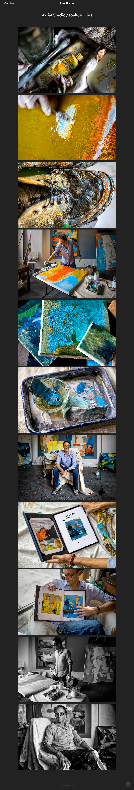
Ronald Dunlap (67, 3)
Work (6, 3)
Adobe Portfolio (70, 785)
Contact (12, 3)
